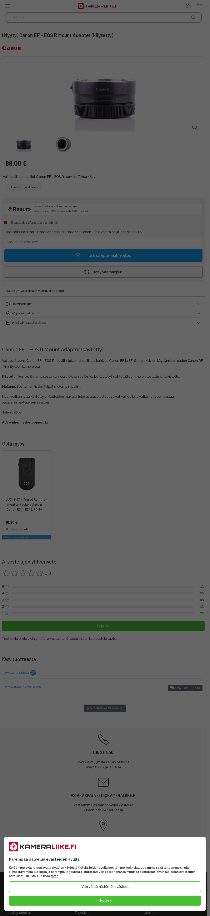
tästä (54, 876)
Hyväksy (105, 900)
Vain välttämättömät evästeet (105, 887)
